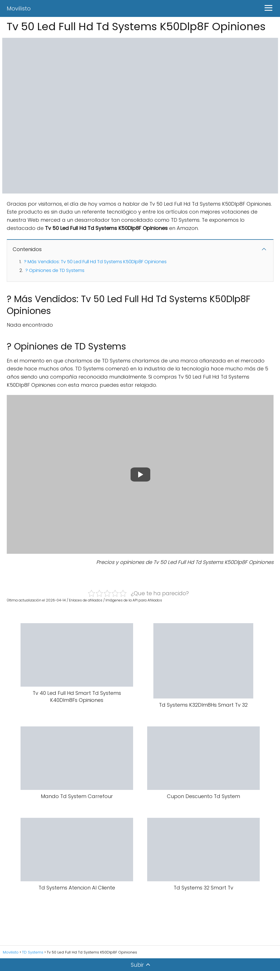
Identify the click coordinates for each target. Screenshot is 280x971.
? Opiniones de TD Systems (54, 270)
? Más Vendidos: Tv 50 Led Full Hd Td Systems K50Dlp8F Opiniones (95, 261)
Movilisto (19, 8)
